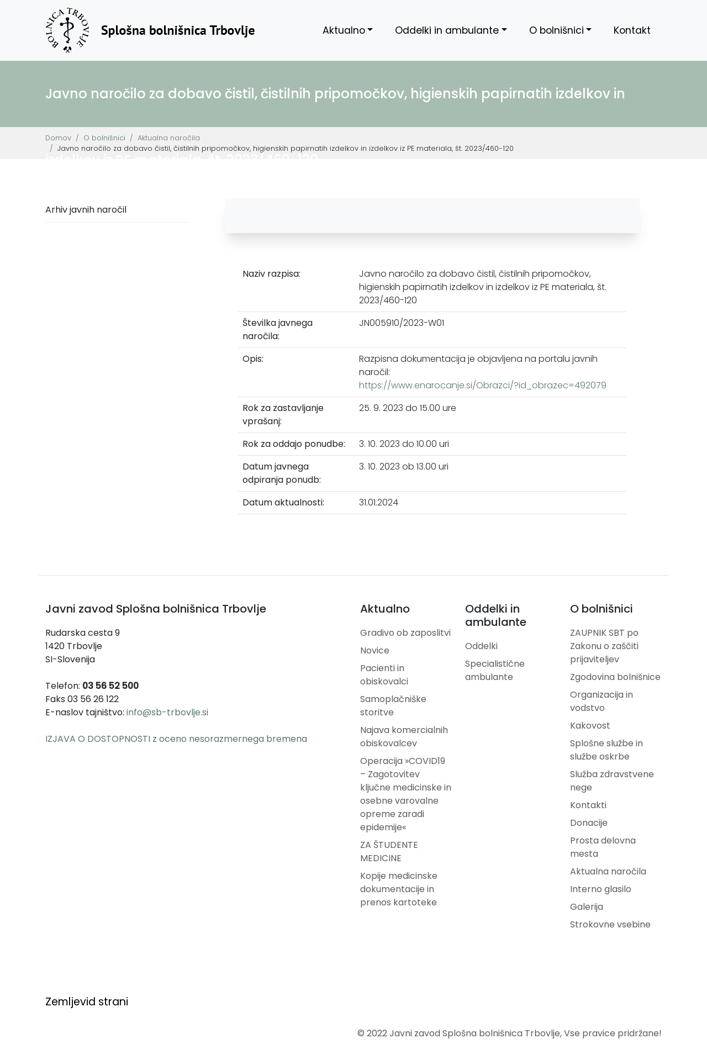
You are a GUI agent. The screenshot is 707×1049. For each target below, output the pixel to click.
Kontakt (632, 30)
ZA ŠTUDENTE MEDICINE (389, 851)
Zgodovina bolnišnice (615, 677)
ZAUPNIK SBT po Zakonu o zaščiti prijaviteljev (604, 646)
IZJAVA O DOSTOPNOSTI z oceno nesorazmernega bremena (176, 738)
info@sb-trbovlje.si (167, 712)
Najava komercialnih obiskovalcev (404, 737)
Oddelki (481, 646)
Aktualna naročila (608, 871)
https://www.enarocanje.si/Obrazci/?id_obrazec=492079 (482, 385)
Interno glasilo (600, 889)
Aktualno (344, 30)
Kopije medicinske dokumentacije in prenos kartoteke (398, 889)
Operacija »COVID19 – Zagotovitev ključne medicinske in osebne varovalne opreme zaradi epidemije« (405, 794)
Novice (374, 650)
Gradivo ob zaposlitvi (405, 632)
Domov (58, 138)
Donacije (589, 822)
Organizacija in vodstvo (601, 701)
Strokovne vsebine (610, 924)
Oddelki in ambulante (447, 30)
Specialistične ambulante (495, 670)
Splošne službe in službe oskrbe (606, 750)
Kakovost (590, 725)
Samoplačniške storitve (393, 706)
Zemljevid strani (86, 1001)
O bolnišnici (556, 30)
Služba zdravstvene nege (612, 781)
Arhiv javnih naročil (85, 209)
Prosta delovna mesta (603, 847)
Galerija (586, 906)
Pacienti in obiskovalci (384, 675)
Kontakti (588, 805)
